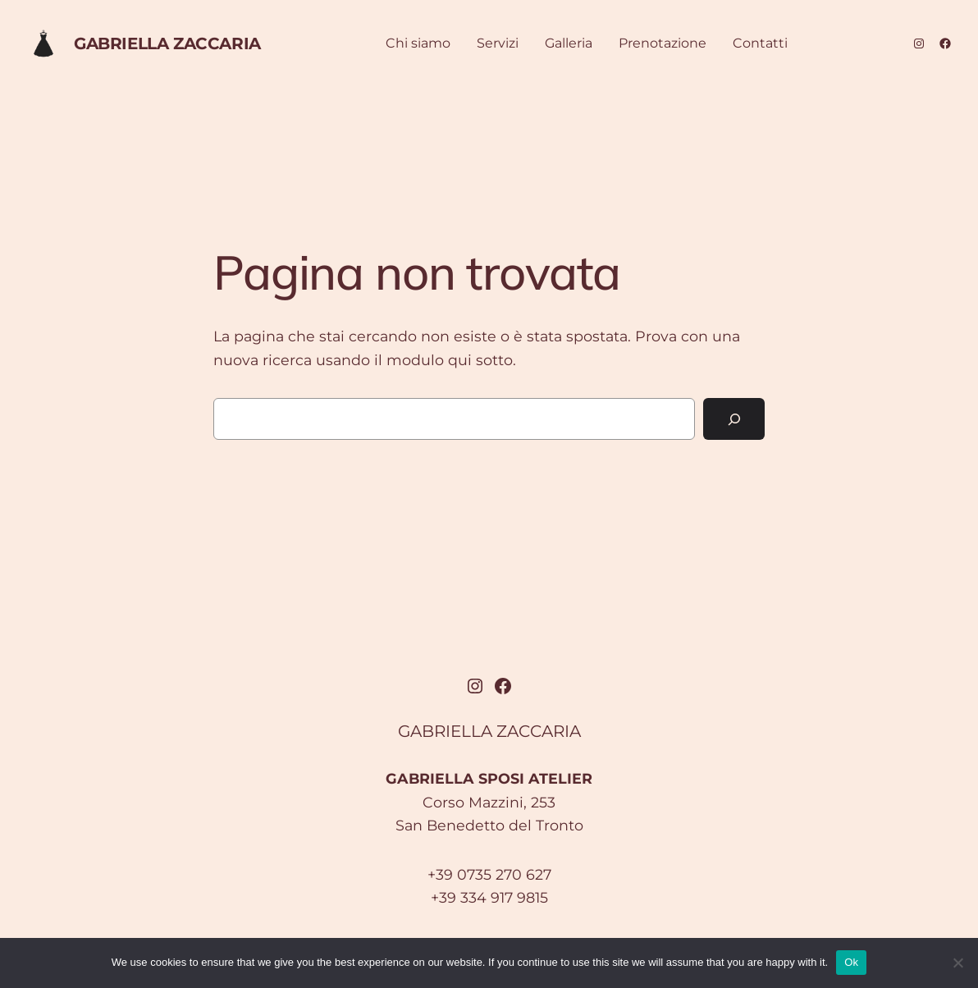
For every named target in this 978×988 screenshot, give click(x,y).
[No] (957, 962)
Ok (851, 962)
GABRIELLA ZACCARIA (167, 43)
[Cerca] (734, 419)
